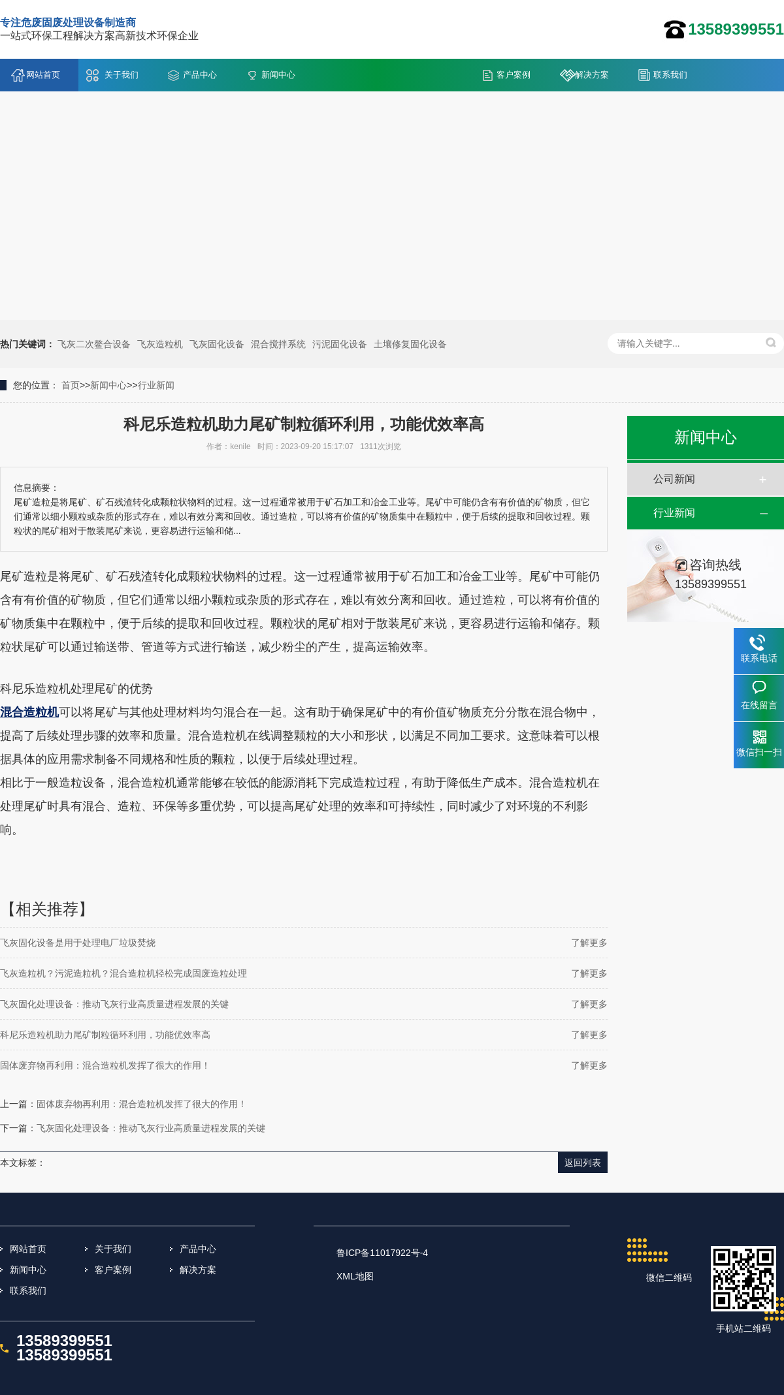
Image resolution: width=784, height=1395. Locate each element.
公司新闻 (674, 478)
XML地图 (355, 1276)
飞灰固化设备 (216, 344)
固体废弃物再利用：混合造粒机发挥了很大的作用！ (105, 1065)
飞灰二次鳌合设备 (94, 344)
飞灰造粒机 (160, 344)
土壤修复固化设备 (410, 344)
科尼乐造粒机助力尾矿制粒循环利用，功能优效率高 (105, 1034)
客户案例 (514, 75)
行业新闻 (156, 385)
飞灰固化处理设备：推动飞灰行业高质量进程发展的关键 (114, 1004)
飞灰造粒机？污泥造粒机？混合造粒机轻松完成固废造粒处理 (123, 973)
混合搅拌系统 (278, 344)
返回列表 (582, 1162)
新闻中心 (278, 75)
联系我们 (670, 75)
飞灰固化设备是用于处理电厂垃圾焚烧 (77, 942)
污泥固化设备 (339, 344)
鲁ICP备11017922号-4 (382, 1252)
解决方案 (592, 75)
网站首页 (43, 75)
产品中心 (200, 75)
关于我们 (122, 75)
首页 (70, 385)
